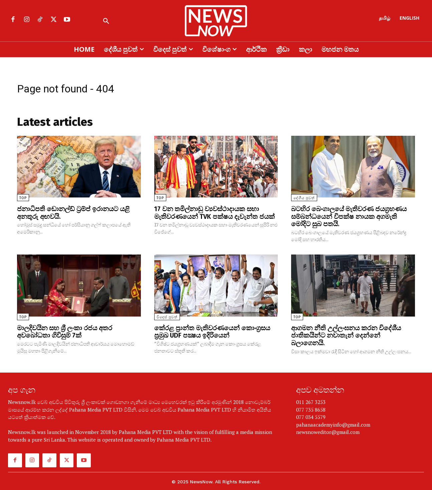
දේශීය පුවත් (304, 198)
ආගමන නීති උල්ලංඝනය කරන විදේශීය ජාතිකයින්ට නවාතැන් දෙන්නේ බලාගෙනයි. (346, 334)
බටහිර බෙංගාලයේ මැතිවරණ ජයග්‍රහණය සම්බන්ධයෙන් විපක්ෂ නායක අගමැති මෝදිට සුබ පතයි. (349, 216)
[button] (106, 21)
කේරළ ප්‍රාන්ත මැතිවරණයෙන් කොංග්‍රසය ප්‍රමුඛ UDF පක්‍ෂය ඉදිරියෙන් (212, 330)
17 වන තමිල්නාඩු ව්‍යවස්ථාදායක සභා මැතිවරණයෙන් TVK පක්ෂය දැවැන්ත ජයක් (214, 212)
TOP (23, 198)
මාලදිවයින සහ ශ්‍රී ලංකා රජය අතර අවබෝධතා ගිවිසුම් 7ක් (64, 330)
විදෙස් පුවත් (167, 316)
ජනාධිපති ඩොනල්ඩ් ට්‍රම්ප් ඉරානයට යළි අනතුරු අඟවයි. (73, 212)
